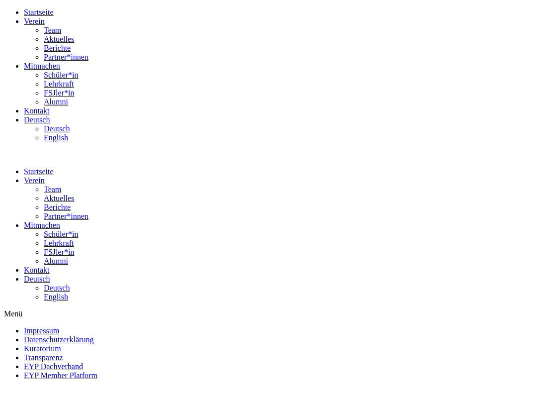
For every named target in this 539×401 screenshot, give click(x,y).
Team (52, 30)
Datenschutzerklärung (58, 339)
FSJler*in (59, 93)
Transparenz (43, 357)
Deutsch (37, 119)
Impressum (41, 330)
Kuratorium (42, 348)
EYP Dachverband (53, 366)
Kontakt (37, 110)
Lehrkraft (59, 84)
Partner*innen (66, 57)
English (56, 137)
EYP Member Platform (60, 375)
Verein (34, 21)
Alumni (56, 102)
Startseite (39, 12)
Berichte (57, 48)
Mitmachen (42, 66)
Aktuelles (59, 39)
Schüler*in (61, 75)
